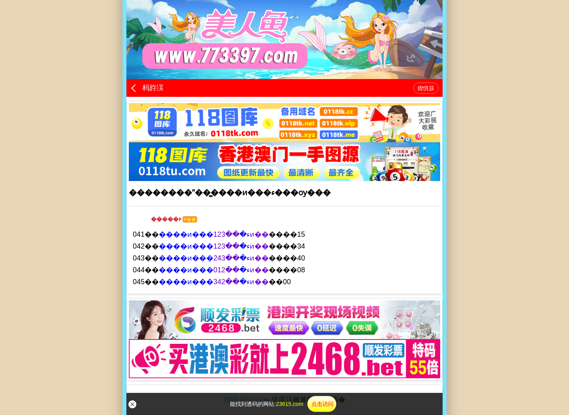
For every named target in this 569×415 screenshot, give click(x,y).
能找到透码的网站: (283, 404)
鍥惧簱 (426, 88)
